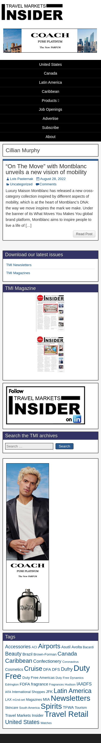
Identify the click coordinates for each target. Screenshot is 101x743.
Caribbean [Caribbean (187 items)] (18, 660)
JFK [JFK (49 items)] (49, 692)
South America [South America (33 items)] (29, 707)
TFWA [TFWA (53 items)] (68, 707)
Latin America (50, 82)
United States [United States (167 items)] (22, 722)
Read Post (84, 234)
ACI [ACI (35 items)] (34, 647)
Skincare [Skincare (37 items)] (11, 708)
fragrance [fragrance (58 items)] (39, 684)
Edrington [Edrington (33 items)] (12, 684)
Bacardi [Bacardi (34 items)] (88, 647)
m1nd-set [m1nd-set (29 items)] (19, 699)
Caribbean (50, 91)
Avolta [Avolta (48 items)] (76, 647)
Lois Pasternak (21, 179)
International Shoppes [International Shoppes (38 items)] (28, 692)
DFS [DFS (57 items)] (56, 669)
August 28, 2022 (53, 179)
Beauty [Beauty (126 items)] (13, 654)
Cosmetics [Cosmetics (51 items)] (14, 669)
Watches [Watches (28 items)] (46, 723)
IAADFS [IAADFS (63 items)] (84, 684)
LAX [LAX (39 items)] (8, 700)
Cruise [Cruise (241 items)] (33, 668)
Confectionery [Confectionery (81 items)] (47, 661)
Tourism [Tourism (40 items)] (81, 708)
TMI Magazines (18, 273)
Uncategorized (21, 184)
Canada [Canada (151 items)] (67, 653)
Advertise (50, 118)
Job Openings (50, 109)
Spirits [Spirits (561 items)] (51, 706)
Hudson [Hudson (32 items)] (70, 684)
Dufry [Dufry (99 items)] (66, 669)
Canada (50, 73)
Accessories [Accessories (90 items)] (18, 646)
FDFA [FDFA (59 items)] (25, 684)
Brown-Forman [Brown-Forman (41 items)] (45, 654)
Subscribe (50, 127)
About (50, 137)
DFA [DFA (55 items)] (47, 669)
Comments (48, 184)
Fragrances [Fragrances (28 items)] (56, 684)
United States (50, 64)
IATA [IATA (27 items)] (8, 692)
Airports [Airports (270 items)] (49, 646)
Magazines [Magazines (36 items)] (34, 700)
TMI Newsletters (19, 265)
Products (49, 100)
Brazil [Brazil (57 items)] (27, 654)
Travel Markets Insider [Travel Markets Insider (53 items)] (24, 715)
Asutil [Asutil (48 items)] (66, 647)
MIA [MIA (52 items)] (46, 699)
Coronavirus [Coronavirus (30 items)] (70, 661)
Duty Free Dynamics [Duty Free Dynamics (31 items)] (69, 677)
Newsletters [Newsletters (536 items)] (70, 698)
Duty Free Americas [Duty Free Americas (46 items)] (38, 678)
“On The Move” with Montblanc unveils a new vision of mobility (46, 169)
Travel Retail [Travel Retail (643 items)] (66, 714)
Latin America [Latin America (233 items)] (72, 690)
